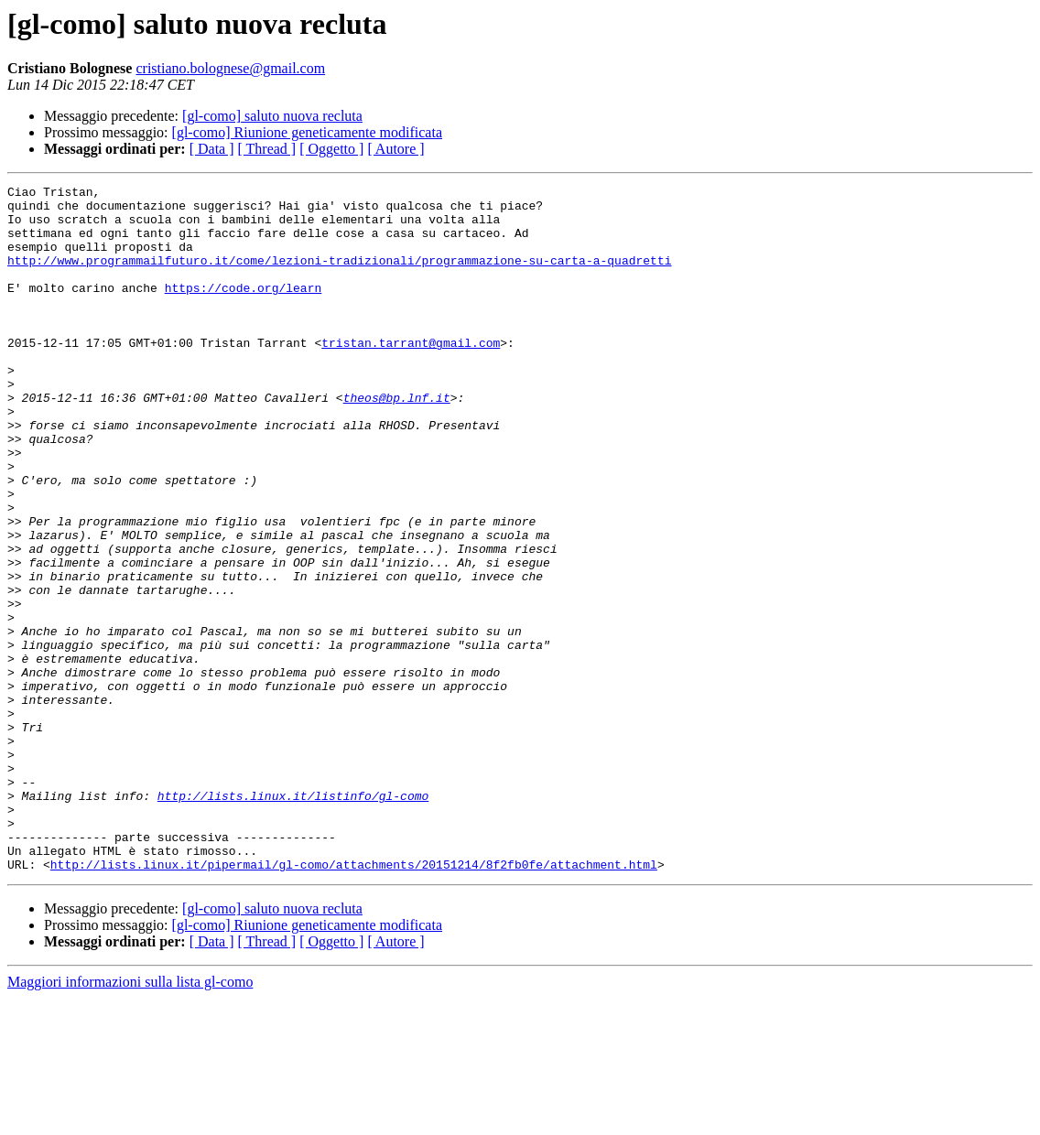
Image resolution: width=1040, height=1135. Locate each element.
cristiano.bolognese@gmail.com (230, 68)
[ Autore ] (395, 149)
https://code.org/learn (243, 309)
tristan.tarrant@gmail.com (410, 375)
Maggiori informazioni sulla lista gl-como (130, 1119)
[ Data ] (212, 149)
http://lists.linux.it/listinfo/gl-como (292, 919)
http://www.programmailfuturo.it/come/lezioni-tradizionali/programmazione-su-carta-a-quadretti (339, 276)
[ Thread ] (267, 149)
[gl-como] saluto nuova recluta (272, 116)
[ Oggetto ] (331, 149)
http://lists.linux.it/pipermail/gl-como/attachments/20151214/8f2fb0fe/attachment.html (353, 1001)
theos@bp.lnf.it (396, 441)
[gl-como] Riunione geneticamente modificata (307, 132)
